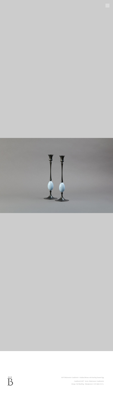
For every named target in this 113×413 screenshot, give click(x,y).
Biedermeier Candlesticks (96, 381)
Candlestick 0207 (79, 381)
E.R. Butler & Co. (99, 384)
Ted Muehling (80, 384)
